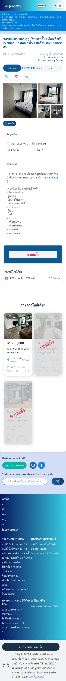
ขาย (4, 504)
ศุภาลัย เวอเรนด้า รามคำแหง (16, 557)
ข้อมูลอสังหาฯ (13, 134)
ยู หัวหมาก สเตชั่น (11, 562)
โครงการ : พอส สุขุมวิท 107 (50, 60)
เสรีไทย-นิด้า (38, 600)
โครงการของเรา (10, 529)
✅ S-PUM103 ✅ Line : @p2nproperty (18, 350)
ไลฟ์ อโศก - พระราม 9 (13, 623)
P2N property (12, 6)
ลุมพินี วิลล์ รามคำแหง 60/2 (44, 606)
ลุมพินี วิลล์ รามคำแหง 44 (14, 548)
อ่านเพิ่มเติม (13, 233)
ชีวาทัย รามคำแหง (11, 575)
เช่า (3, 508)
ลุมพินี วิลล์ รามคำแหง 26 (14, 544)
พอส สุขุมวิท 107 (9, 22)
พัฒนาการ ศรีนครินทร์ (43, 538)
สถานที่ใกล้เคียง (13, 271)
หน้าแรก (6, 14)
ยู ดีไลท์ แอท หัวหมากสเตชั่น (16, 553)
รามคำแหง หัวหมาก (13, 538)
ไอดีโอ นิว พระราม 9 (12, 618)
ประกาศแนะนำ (20, 14)
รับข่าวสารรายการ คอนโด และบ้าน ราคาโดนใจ (27, 474)
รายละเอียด (12, 163)
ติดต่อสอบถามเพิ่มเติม (14, 458)
